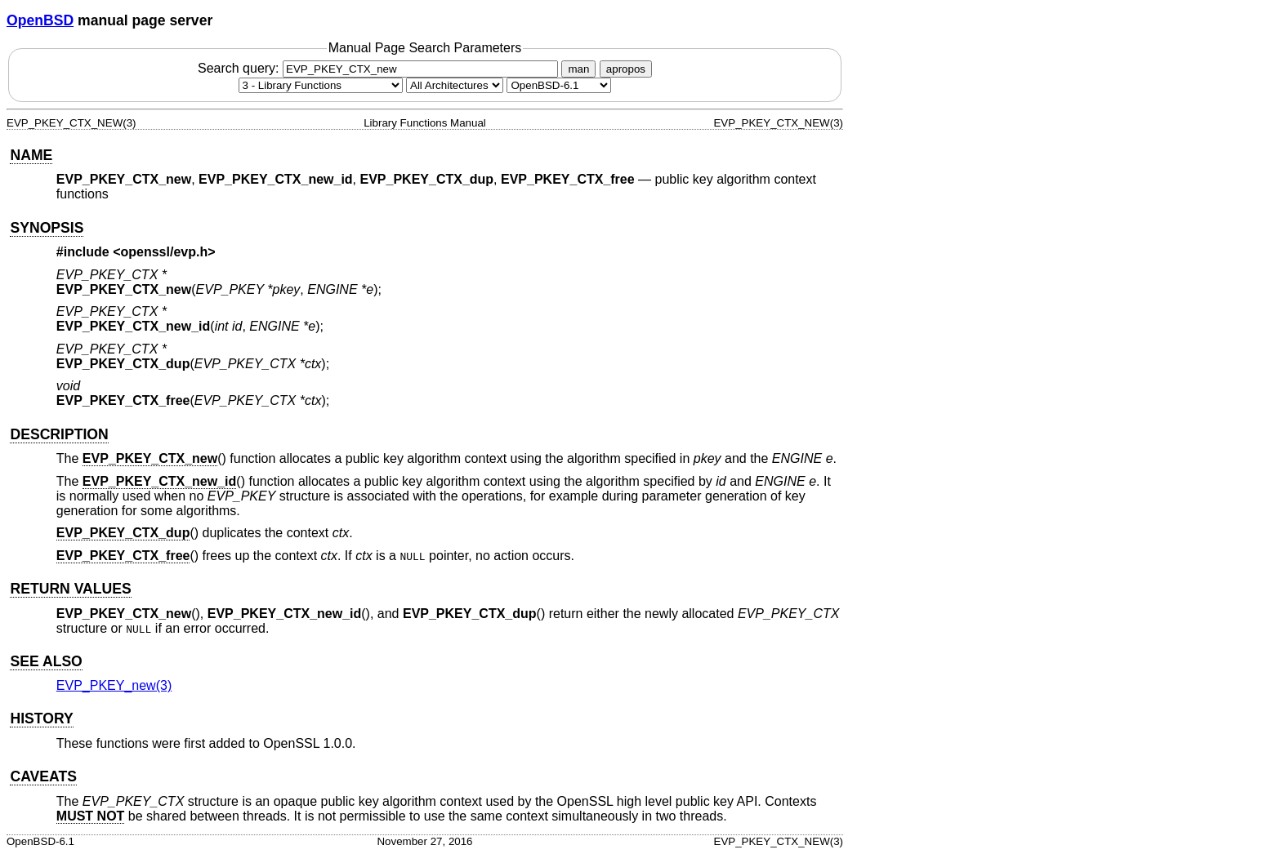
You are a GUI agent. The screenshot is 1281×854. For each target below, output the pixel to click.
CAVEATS (43, 776)
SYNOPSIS (46, 228)
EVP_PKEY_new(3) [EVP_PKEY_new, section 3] (114, 685)
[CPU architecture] (454, 85)
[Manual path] (559, 85)
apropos (625, 69)
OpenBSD (40, 20)
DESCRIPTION (59, 434)
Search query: (380, 68)
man (578, 69)
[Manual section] (321, 85)
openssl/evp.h (164, 252)
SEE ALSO (46, 661)
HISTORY (41, 718)
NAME (31, 155)
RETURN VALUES (70, 588)
